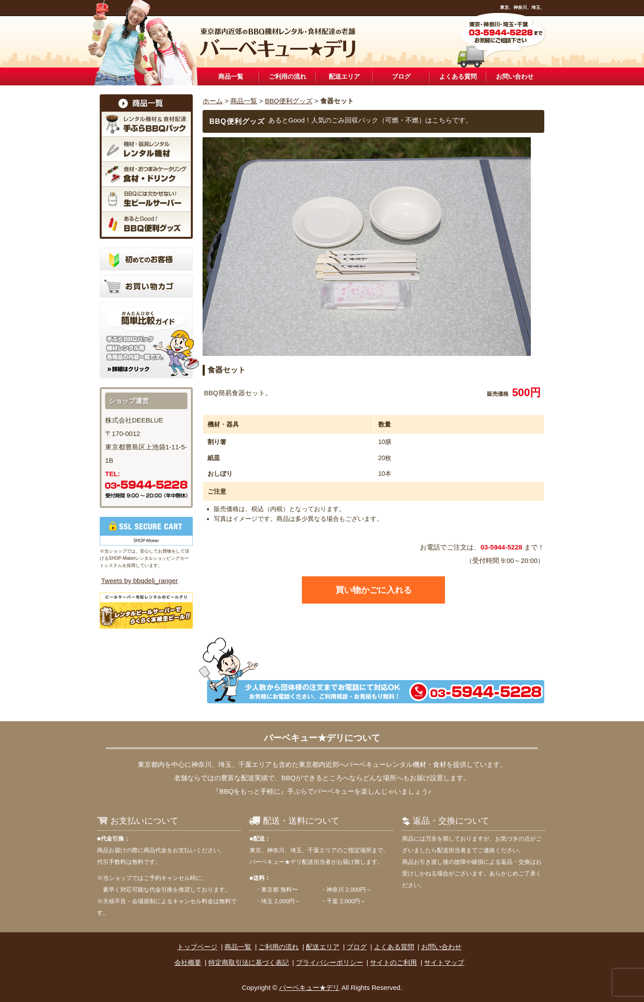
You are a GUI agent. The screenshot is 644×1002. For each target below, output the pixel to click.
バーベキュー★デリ (309, 987)
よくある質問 (458, 76)
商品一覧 (230, 76)
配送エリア (344, 76)
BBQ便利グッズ (289, 101)
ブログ (401, 76)
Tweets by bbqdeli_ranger (139, 580)
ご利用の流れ (287, 76)
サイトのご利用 (393, 962)
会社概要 (187, 962)
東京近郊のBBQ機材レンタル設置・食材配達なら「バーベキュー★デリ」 (278, 43)
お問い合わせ (515, 76)
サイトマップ (444, 962)
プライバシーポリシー (329, 962)
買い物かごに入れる (373, 590)
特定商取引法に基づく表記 (248, 962)
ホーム (213, 101)
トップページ (197, 947)
